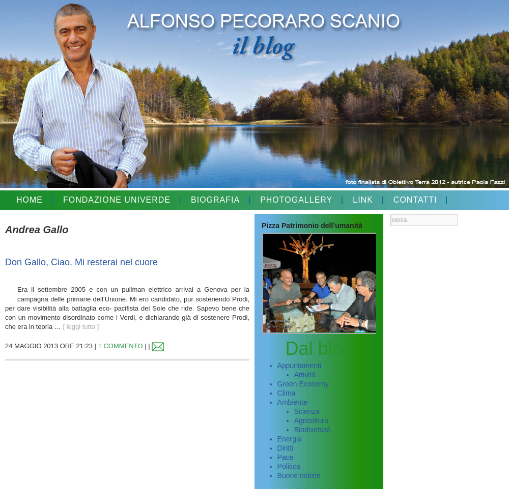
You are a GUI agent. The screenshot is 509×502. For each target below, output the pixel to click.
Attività (305, 375)
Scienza (307, 411)
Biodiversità (312, 430)
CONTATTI (415, 200)
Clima (286, 393)
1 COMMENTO (120, 346)
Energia (289, 439)
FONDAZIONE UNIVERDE (117, 200)
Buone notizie (299, 475)
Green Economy (303, 384)
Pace (285, 457)
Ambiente (292, 402)
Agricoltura (311, 420)
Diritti (285, 448)
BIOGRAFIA (215, 200)
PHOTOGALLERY (296, 200)
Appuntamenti (299, 365)
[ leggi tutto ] (81, 326)
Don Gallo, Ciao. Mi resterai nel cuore (81, 262)
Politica (288, 466)
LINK (363, 200)
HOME (29, 200)
